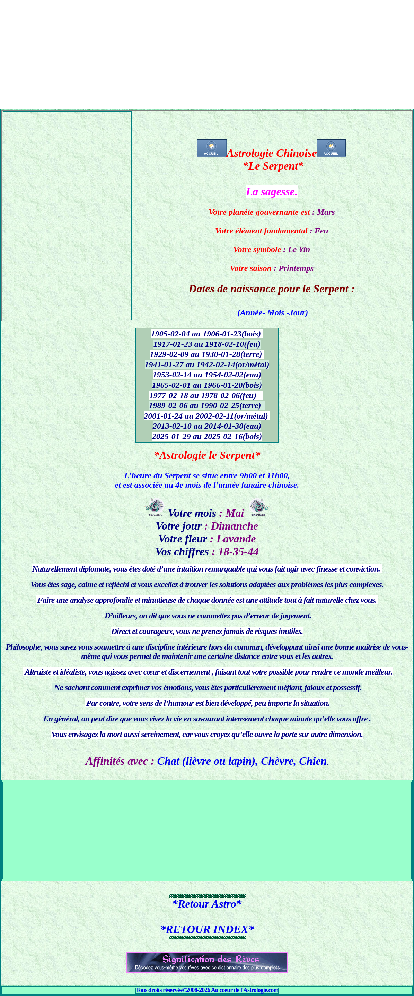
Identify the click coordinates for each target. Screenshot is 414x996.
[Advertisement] (207, 49)
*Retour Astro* (207, 904)
